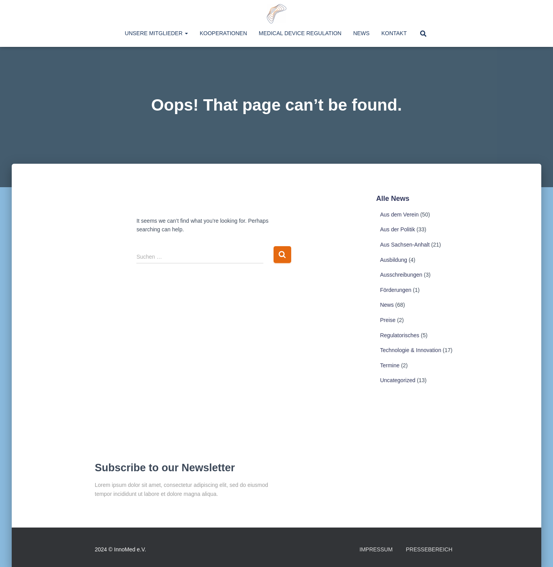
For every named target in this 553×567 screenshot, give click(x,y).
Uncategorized (397, 380)
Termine (389, 365)
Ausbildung (393, 260)
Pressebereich (429, 549)
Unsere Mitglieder (156, 33)
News (361, 33)
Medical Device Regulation (300, 33)
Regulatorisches (399, 335)
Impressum (376, 549)
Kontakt (394, 33)
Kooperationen (223, 33)
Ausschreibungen (401, 275)
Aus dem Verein (399, 214)
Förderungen (395, 290)
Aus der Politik (397, 229)
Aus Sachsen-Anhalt (405, 244)
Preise (388, 320)
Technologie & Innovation (410, 350)
